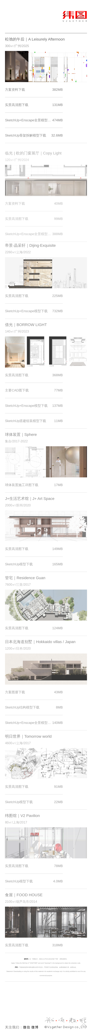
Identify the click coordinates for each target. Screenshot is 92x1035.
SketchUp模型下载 (34, 567)
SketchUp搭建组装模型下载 (34, 424)
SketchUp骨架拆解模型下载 (34, 135)
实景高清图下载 (34, 105)
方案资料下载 (34, 90)
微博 (35, 1027)
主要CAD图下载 (34, 393)
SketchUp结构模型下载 (34, 710)
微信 (26, 1027)
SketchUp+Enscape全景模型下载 (34, 120)
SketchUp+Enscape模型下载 (34, 314)
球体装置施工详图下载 (34, 488)
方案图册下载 (34, 695)
